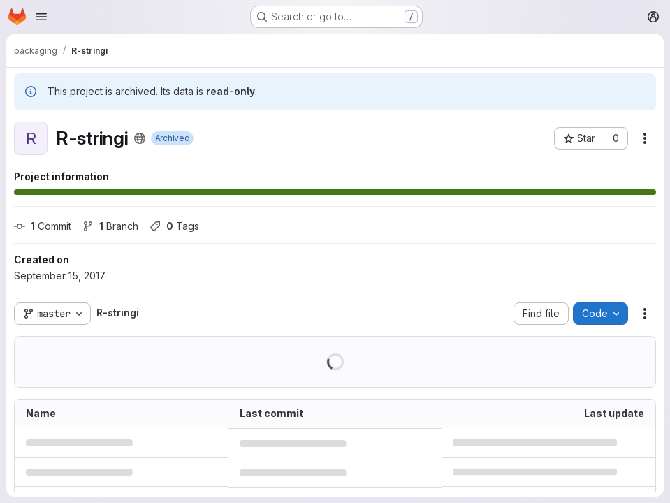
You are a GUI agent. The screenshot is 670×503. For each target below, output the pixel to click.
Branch (110, 226)
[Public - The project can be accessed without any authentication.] (139, 138)
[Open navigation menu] (41, 17)
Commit (42, 226)
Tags (174, 226)
